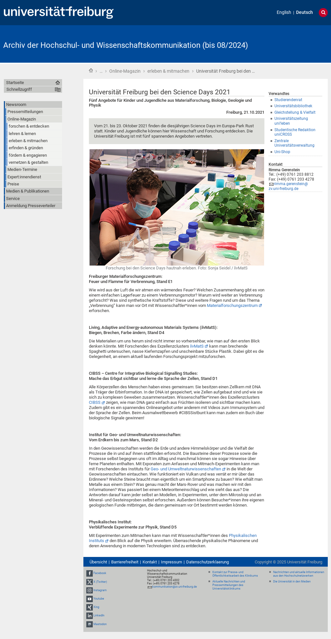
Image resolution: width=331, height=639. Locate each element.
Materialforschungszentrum (232, 305)
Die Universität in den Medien (292, 581)
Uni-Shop (282, 152)
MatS (197, 346)
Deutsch (304, 12)
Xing (96, 607)
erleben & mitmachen (168, 71)
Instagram (100, 590)
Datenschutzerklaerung (207, 562)
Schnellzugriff (19, 89)
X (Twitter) (100, 581)
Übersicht (98, 562)
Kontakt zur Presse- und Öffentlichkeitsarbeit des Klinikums (235, 574)
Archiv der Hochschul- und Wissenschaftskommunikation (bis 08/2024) (125, 45)
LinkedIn (98, 615)
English (284, 12)
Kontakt (150, 562)
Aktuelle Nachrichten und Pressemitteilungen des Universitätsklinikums (228, 585)
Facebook (99, 573)
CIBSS (95, 402)
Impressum (171, 562)
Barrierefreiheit (124, 562)
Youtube (98, 598)
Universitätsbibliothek (293, 106)
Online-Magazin (125, 71)
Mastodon (100, 624)
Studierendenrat (288, 100)
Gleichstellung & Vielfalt (294, 112)
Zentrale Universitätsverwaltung (294, 143)
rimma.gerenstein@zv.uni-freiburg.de (288, 186)
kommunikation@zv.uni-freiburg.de (174, 586)
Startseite (91, 70)
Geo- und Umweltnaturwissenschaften (186, 468)
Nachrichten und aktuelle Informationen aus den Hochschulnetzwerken (298, 574)
